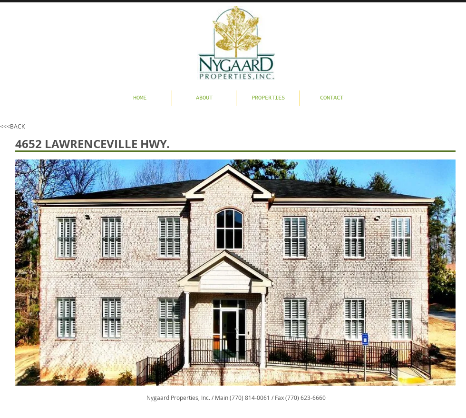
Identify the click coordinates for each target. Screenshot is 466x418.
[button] (235, 272)
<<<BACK (12, 126)
